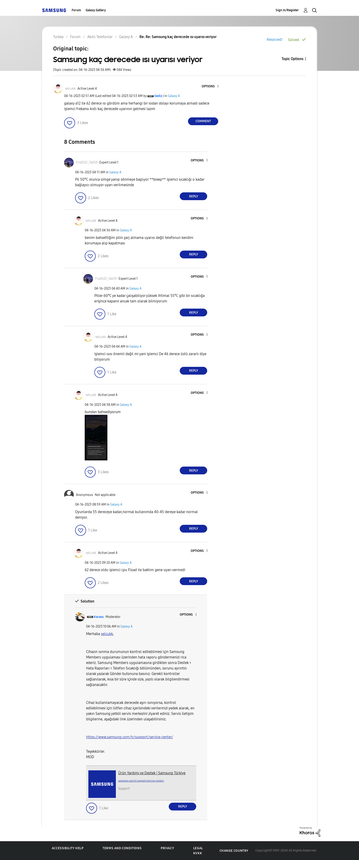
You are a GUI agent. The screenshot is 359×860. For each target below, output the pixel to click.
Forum (76, 10)
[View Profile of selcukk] (70, 89)
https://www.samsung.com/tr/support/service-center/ (129, 737)
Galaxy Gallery (96, 10)
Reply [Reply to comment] (193, 196)
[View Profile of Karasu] (99, 617)
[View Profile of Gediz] (158, 96)
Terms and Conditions (122, 848)
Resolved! (275, 39)
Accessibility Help (68, 848)
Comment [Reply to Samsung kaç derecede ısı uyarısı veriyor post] (203, 121)
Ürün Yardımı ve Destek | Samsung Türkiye (151, 773)
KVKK (197, 853)
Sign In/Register (287, 10)
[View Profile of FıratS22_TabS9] (87, 162)
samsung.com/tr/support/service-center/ (141, 780)
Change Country (234, 851)
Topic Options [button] (292, 59)
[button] (210, 86)
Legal (198, 848)
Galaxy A (174, 96)
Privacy (167, 848)
